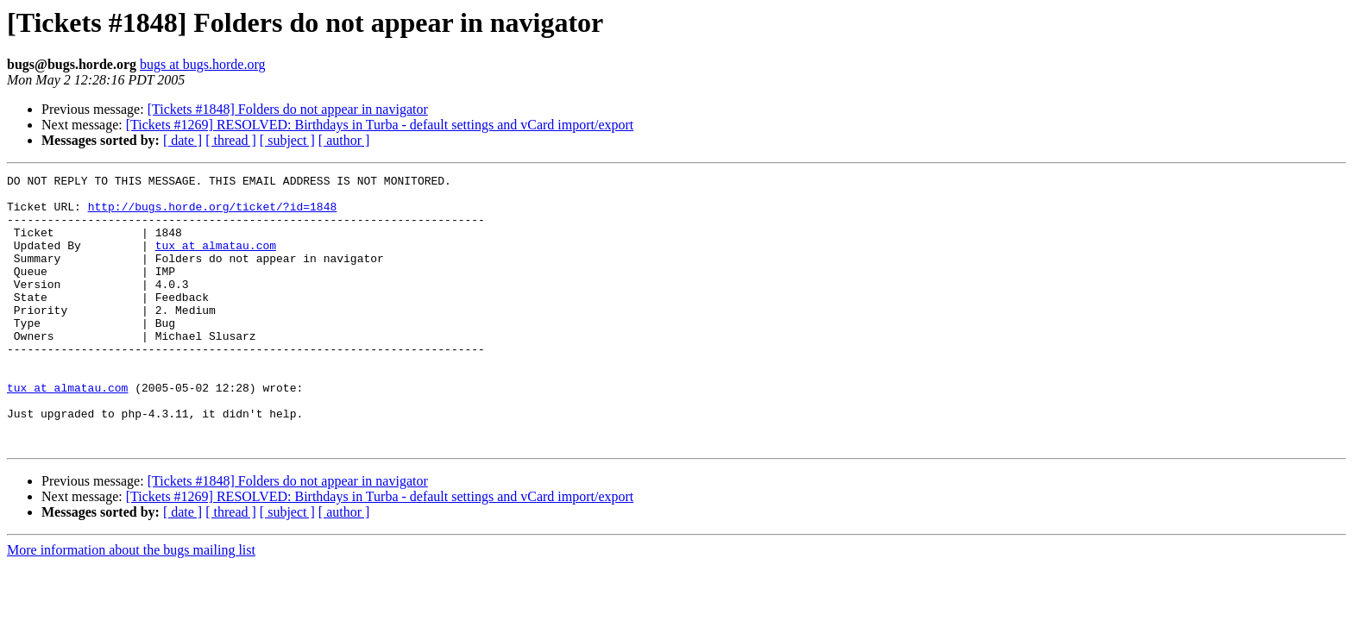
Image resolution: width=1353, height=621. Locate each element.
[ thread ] (230, 140)
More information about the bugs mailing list (131, 604)
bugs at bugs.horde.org (202, 64)
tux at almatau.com (215, 260)
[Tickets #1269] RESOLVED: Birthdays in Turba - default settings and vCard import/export (380, 124)
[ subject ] (287, 140)
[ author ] (344, 140)
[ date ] (182, 140)
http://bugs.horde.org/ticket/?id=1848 (212, 214)
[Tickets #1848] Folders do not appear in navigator (288, 109)
